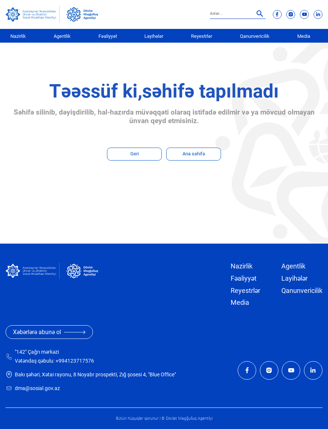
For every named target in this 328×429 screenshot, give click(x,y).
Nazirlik (18, 36)
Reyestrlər (201, 36)
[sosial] (33, 14)
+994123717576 (75, 361)
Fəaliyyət (107, 36)
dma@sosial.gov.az (37, 388)
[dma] (82, 14)
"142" (21, 352)
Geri (134, 153)
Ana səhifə (194, 153)
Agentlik (62, 36)
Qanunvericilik (255, 36)
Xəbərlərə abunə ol (49, 332)
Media (303, 36)
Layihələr (153, 36)
